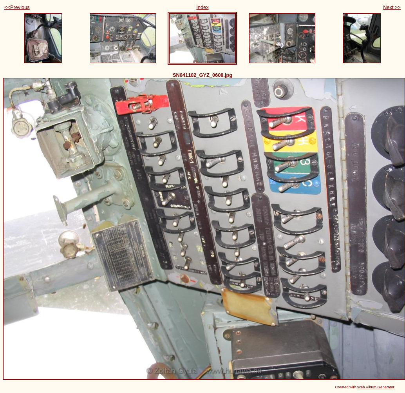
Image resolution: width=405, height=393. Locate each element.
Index (202, 7)
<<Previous (17, 7)
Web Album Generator (375, 387)
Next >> (392, 7)
